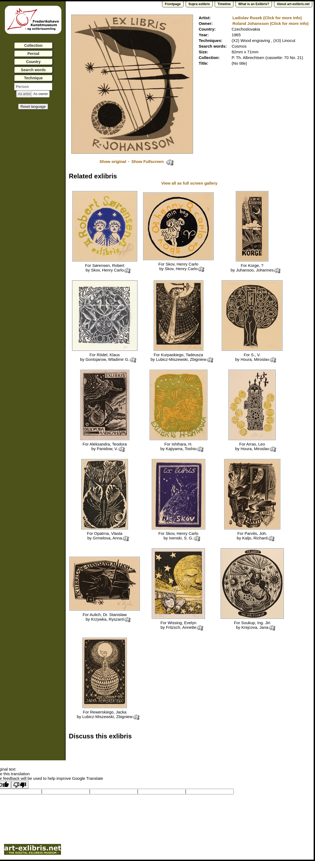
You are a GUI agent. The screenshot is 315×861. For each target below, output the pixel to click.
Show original (112, 161)
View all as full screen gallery (190, 183)
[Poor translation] (19, 785)
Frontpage (173, 4)
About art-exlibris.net (293, 4)
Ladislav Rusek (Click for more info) (267, 17)
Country (33, 62)
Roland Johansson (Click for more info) (270, 23)
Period (33, 53)
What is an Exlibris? (253, 4)
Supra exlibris (199, 4)
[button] (24, 93)
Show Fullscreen (148, 161)
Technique (33, 78)
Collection (33, 45)
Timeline (223, 4)
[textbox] (33, 86)
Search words (33, 70)
